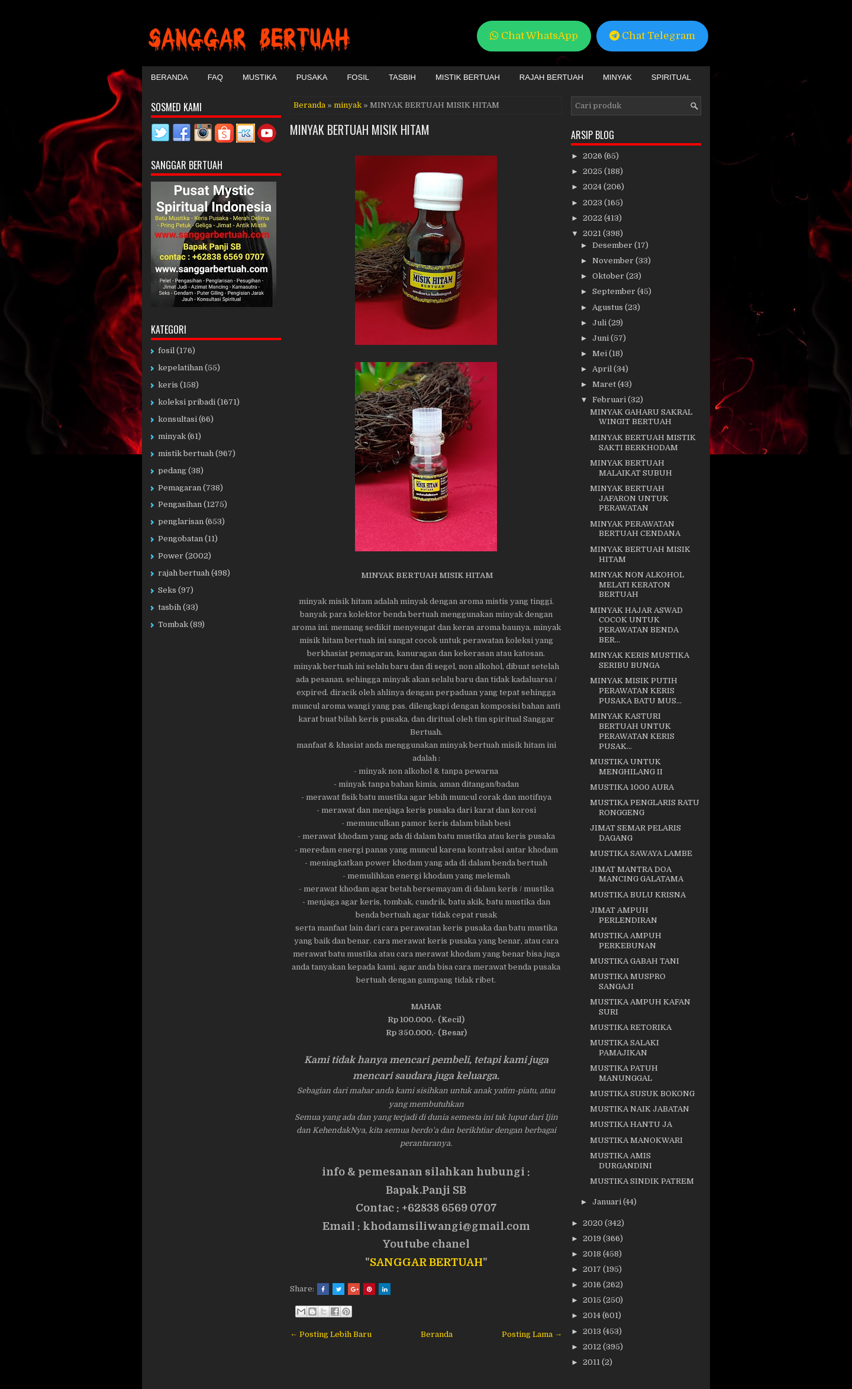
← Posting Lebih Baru (331, 1334)
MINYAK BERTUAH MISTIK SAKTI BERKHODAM (643, 442)
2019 (593, 1238)
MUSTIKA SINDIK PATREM (642, 1181)
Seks (167, 590)
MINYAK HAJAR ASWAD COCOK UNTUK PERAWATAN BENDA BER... (636, 625)
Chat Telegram (652, 35)
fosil (166, 350)
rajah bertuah (183, 572)
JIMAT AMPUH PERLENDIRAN (623, 915)
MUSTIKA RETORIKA (631, 1027)
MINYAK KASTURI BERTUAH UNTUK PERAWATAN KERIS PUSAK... (632, 731)
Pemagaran (179, 487)
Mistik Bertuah (467, 77)
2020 (594, 1223)
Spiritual (671, 77)
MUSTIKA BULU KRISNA (638, 894)
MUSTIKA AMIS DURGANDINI (621, 1160)
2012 (593, 1346)
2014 (592, 1315)
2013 (593, 1331)
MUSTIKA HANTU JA (631, 1124)
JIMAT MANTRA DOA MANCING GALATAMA (636, 874)
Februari (610, 399)
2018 (593, 1253)
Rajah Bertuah (551, 77)
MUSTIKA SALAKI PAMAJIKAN (624, 1047)
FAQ (215, 77)
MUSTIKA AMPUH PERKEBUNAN (625, 940)
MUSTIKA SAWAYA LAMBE (641, 853)
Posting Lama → (532, 1334)
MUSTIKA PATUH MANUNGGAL (624, 1073)
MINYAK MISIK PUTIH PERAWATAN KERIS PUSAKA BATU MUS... (636, 690)
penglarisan (181, 521)
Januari (607, 1201)
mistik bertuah (186, 453)
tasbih (169, 607)
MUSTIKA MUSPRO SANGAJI (628, 981)
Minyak (617, 77)
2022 (593, 218)
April (603, 368)
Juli (600, 322)
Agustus (608, 307)
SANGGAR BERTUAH (426, 1262)
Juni (601, 338)
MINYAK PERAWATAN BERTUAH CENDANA (635, 528)
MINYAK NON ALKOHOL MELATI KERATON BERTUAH (637, 584)
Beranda (169, 77)
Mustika (260, 77)
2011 (592, 1362)
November (613, 260)
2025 (593, 171)
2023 (593, 202)
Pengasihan (180, 504)
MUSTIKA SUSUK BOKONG (642, 1093)
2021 (593, 233)
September (614, 291)
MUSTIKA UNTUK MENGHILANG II (626, 766)
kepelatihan (180, 367)
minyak (348, 105)
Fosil (358, 77)
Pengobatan (180, 538)
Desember (613, 245)
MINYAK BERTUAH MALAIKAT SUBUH (631, 467)
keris (168, 384)
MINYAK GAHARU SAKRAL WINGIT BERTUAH (641, 417)
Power (170, 555)
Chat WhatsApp (534, 35)
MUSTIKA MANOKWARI (636, 1140)
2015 (593, 1300)
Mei (600, 353)
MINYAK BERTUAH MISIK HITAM (360, 129)
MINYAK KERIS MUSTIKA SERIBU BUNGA (639, 660)
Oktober (609, 276)
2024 (593, 186)
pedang (172, 470)
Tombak (173, 624)
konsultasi (177, 419)
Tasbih (402, 77)
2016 (593, 1284)
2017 (593, 1269)
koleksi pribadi (186, 402)
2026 (593, 155)
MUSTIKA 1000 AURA (632, 787)
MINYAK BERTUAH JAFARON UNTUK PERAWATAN (629, 498)
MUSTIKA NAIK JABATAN (639, 1108)
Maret (605, 384)
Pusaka (312, 77)
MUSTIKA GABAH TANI (634, 961)
